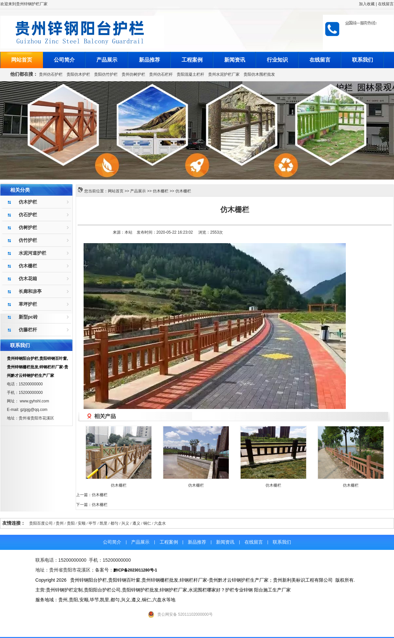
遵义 (136, 523)
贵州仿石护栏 (51, 74)
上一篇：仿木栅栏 (92, 495)
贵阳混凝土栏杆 (190, 74)
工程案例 (192, 60)
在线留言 (386, 4)
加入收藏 (367, 4)
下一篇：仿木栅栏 (92, 504)
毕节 (92, 523)
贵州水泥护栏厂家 (224, 74)
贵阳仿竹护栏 (106, 74)
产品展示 (106, 60)
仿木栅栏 (160, 191)
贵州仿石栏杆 (161, 74)
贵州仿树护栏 (133, 74)
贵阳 (71, 523)
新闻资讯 (234, 60)
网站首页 (21, 60)
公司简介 (64, 60)
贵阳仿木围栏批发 (259, 74)
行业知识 (277, 60)
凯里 (104, 523)
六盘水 (160, 523)
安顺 (82, 523)
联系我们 (362, 60)
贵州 (60, 523)
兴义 (125, 523)
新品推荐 (149, 60)
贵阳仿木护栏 (78, 74)
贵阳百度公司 (41, 523)
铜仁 (147, 523)
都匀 (114, 523)
